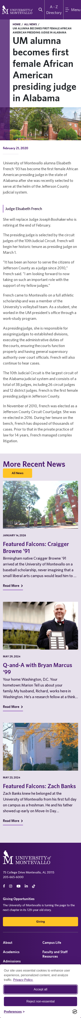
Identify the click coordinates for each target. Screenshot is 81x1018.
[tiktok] (33, 886)
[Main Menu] (72, 9)
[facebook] (4, 886)
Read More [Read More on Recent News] (13, 586)
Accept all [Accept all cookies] (40, 989)
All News (30, 24)
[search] (40, 9)
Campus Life (51, 942)
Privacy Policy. (23, 979)
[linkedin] (26, 886)
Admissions (12, 961)
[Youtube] (18, 886)
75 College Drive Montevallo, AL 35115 (28, 872)
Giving (40, 921)
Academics (11, 952)
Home (16, 24)
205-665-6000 (13, 877)
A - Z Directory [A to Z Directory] (54, 9)
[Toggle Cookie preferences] (14, 1011)
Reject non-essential (40, 1001)
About (7, 942)
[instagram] (10, 886)
